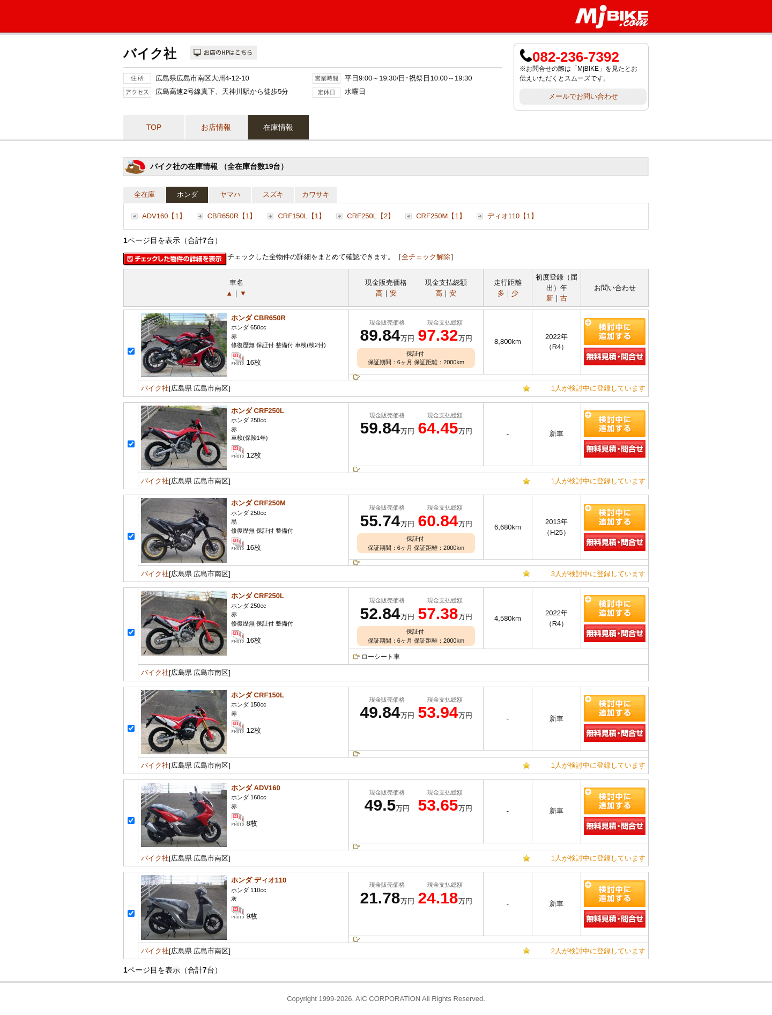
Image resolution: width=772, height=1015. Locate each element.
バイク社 (155, 388)
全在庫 (144, 194)
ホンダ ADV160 (255, 788)
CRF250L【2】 (371, 216)
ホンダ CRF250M (258, 503)
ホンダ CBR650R (258, 318)
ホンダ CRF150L (257, 695)
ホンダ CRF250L (257, 411)
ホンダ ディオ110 (258, 880)
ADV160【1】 (164, 216)
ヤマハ (230, 194)
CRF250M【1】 (440, 216)
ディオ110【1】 (512, 216)
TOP (154, 127)
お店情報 (216, 127)
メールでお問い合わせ (583, 96)
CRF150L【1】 (301, 216)
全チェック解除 (426, 257)
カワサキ (316, 194)
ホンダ (187, 194)
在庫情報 (278, 127)
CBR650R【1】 (232, 216)
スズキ (273, 194)
